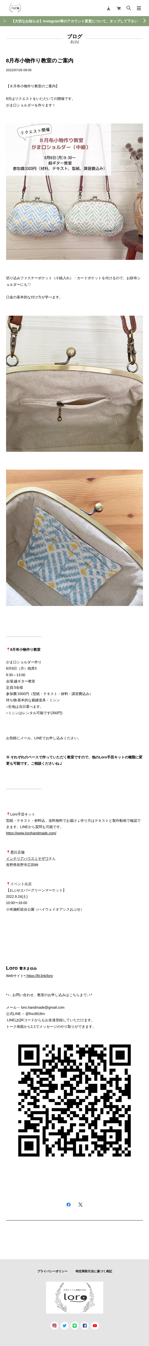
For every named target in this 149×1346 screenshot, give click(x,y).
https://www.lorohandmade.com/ (31, 833)
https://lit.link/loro (40, 976)
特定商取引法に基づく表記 (94, 1271)
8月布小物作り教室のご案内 (40, 60)
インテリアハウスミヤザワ (27, 858)
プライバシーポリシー (52, 1271)
